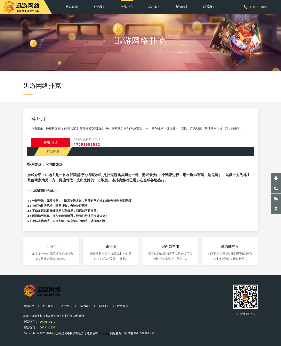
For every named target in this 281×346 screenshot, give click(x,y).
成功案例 (154, 7)
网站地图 (104, 333)
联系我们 (209, 7)
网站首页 (72, 7)
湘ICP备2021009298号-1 (139, 333)
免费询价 (51, 142)
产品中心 (127, 7)
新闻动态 (182, 7)
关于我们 (99, 7)
